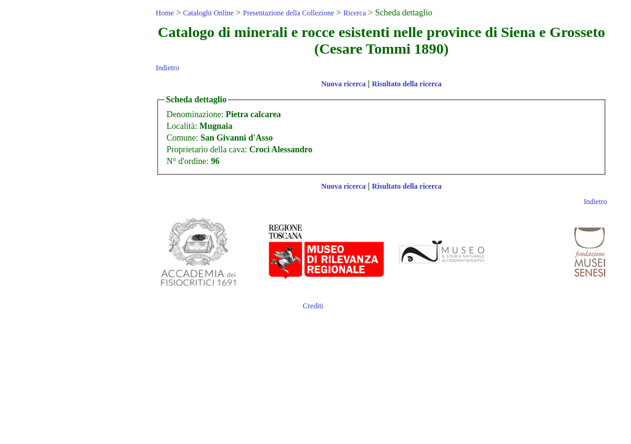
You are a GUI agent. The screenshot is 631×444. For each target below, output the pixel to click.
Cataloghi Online (208, 13)
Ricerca (354, 13)
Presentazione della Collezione (288, 13)
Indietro (167, 68)
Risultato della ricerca (407, 84)
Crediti (313, 306)
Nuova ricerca (343, 84)
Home (165, 13)
